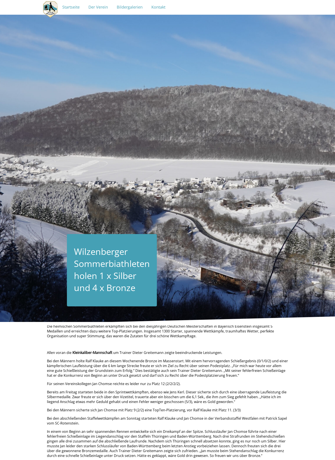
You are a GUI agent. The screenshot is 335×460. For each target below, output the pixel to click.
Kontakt (158, 7)
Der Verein (98, 7)
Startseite (71, 7)
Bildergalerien (130, 7)
